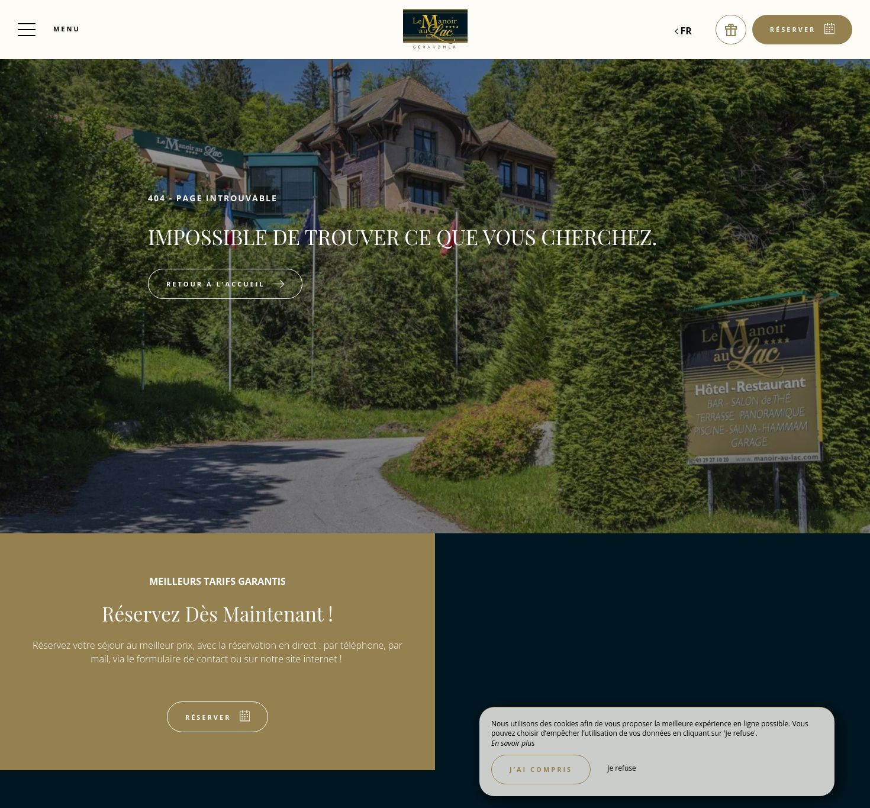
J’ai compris (541, 769)
